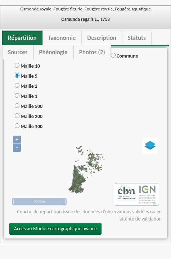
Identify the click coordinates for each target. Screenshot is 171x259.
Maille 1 (26, 96)
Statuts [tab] (137, 38)
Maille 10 (27, 66)
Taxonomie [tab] (62, 38)
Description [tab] (101, 38)
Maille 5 (26, 76)
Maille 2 (26, 86)
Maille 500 (28, 106)
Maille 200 (28, 116)
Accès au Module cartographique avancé (55, 229)
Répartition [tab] (22, 38)
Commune (124, 56)
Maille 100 (28, 126)
